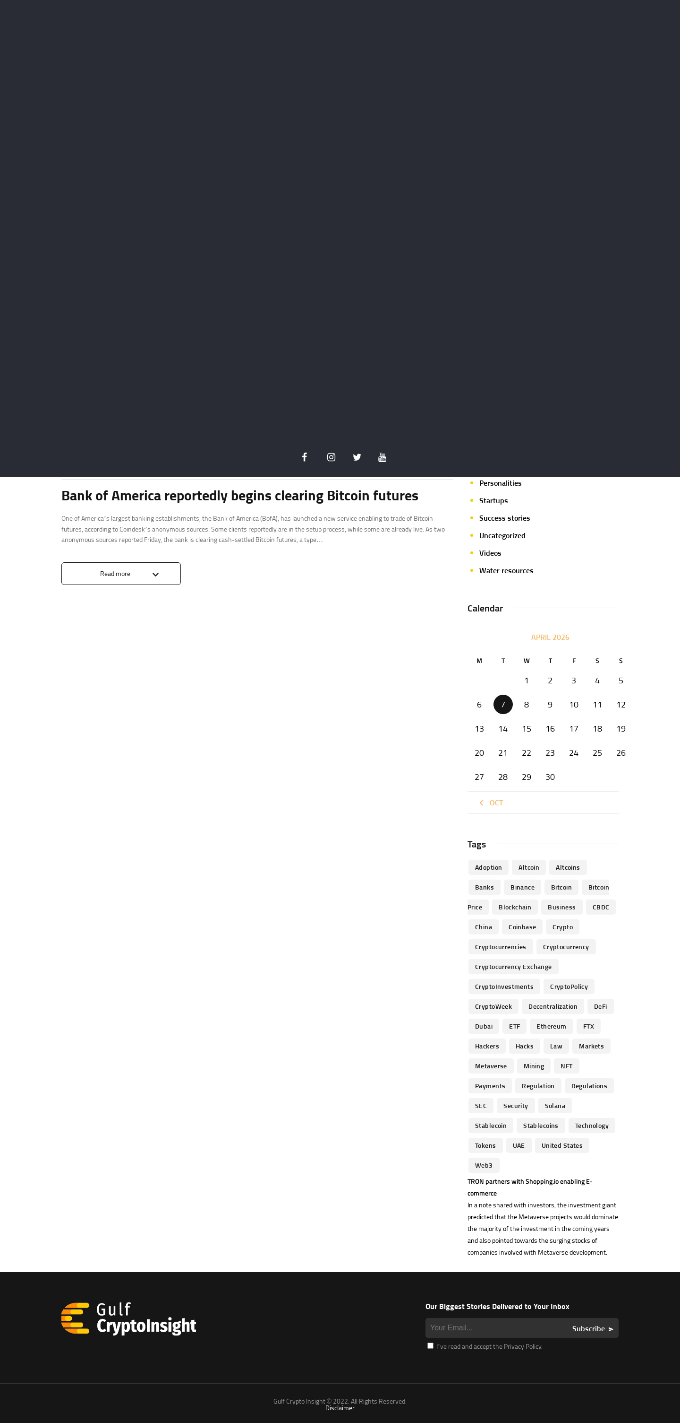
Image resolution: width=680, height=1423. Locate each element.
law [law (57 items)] (556, 1046)
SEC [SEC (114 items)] (481, 1105)
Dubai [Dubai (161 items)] (484, 1026)
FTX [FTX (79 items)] (588, 1026)
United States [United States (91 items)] (562, 1145)
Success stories (504, 518)
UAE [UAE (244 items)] (519, 1145)
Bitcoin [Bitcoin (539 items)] (561, 887)
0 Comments (435, 459)
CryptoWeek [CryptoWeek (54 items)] (493, 1006)
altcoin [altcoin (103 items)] (528, 867)
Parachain (495, 465)
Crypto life (81, 458)
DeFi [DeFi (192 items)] (600, 1006)
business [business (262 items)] (562, 907)
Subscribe (588, 1328)
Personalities (500, 483)
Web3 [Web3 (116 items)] (484, 1165)
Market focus (501, 413)
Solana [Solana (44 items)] (555, 1105)
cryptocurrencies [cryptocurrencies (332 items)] (501, 947)
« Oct (490, 802)
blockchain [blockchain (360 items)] (515, 907)
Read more (115, 573)
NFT (485, 448)
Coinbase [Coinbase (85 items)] (522, 927)
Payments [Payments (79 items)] (490, 1086)
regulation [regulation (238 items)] (538, 1086)
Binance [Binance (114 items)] (522, 887)
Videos (490, 553)
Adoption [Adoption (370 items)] (488, 867)
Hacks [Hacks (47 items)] (525, 1046)
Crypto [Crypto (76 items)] (562, 927)
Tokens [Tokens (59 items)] (485, 1145)
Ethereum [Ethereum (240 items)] (551, 1026)
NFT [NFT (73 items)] (566, 1066)
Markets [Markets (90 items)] (591, 1046)
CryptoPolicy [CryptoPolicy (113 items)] (569, 986)
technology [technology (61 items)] (592, 1125)
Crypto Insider (129, 459)
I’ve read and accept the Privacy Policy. (485, 1346)
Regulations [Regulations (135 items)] (589, 1086)
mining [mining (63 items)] (534, 1066)
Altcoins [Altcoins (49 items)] (568, 867)
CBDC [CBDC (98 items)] (601, 907)
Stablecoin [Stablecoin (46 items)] (491, 1125)
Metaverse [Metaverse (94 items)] (491, 1066)
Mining (490, 430)
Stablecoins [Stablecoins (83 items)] (541, 1125)
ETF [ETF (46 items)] (514, 1026)
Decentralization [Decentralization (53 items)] (553, 1006)
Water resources (506, 570)
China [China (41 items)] (483, 927)
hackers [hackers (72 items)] (487, 1046)
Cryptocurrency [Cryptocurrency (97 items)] (566, 947)
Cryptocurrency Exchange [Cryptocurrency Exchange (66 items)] (513, 966)
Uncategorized (502, 535)
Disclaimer (340, 1408)
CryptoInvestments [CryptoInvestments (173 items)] (504, 986)
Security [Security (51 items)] (515, 1105)
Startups (493, 500)
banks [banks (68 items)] (484, 887)
